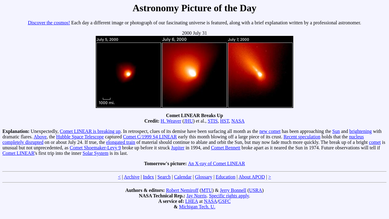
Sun (336, 131)
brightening (360, 131)
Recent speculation (302, 136)
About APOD (252, 176)
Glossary (203, 176)
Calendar (183, 176)
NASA (238, 120)
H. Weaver (171, 120)
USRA (255, 190)
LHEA (191, 201)
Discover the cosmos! (49, 22)
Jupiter (177, 147)
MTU (206, 190)
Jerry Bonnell (233, 190)
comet (375, 142)
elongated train (120, 142)
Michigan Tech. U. (197, 206)
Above (40, 136)
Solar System (95, 153)
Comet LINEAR (18, 153)
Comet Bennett (225, 147)
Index (148, 176)
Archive (132, 176)
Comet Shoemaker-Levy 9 (95, 147)
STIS (213, 120)
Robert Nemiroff (182, 190)
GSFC (225, 201)
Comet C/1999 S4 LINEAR (150, 136)
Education (226, 176)
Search (164, 176)
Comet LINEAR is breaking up (90, 131)
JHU (188, 120)
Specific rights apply (229, 195)
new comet (270, 131)
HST (224, 120)
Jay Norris (196, 195)
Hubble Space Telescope (80, 136)
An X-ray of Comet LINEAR (216, 163)
